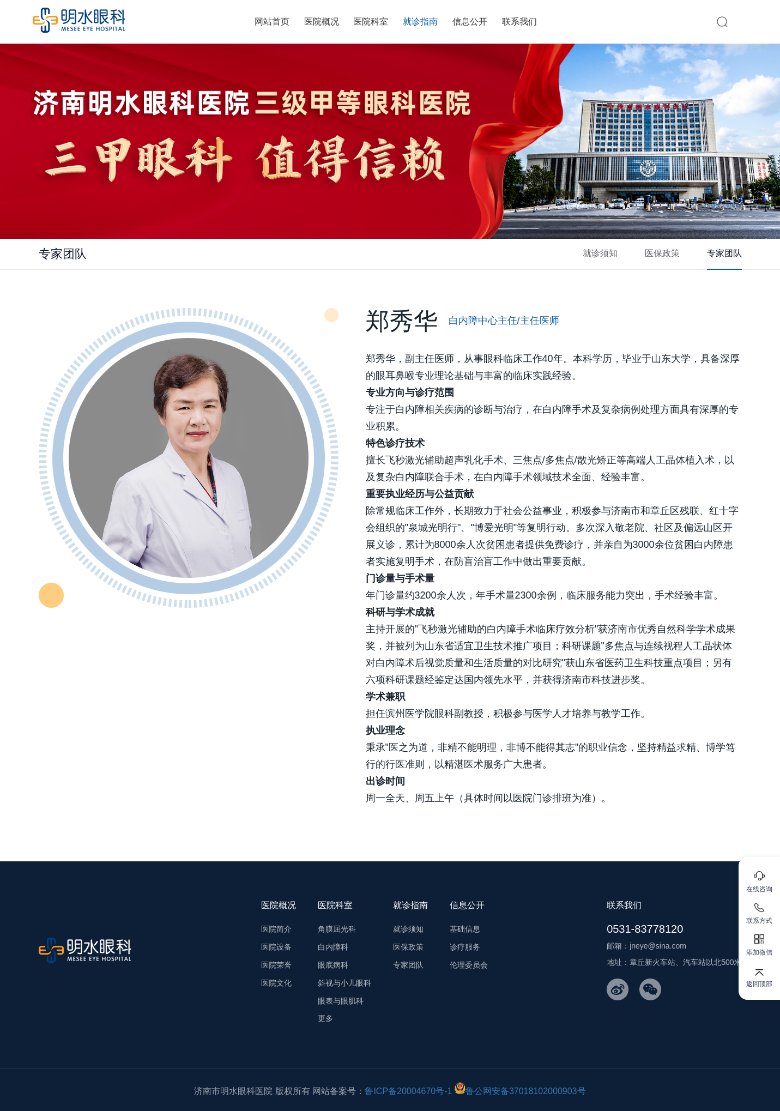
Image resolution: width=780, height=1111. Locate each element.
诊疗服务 (465, 947)
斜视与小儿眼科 (344, 983)
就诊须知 (600, 253)
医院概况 (321, 21)
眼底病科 (333, 965)
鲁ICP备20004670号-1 (408, 1091)
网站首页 (272, 21)
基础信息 (465, 929)
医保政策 (662, 253)
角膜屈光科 (337, 929)
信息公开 (469, 21)
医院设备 (276, 947)
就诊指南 (420, 21)
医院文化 (276, 983)
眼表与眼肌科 (341, 1001)
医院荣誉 (276, 965)
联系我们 (519, 21)
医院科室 (370, 21)
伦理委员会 (469, 965)
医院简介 (276, 929)
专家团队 (724, 253)
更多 (325, 1018)
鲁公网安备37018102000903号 (520, 1091)
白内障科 (333, 947)
